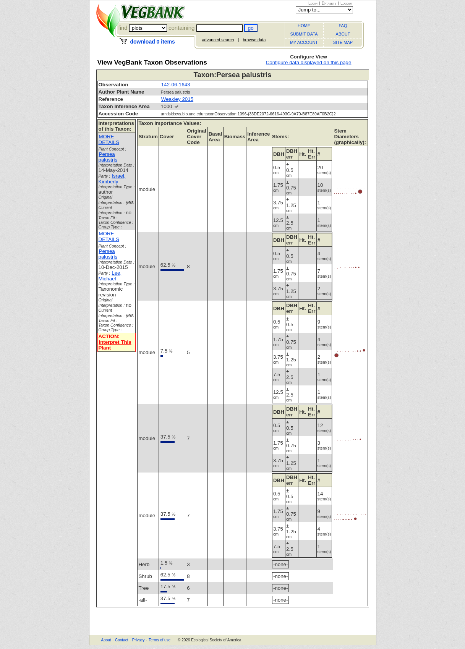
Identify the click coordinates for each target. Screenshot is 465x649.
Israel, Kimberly (112, 179)
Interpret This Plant (115, 345)
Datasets (329, 3)
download (152, 42)
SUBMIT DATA (304, 34)
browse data (254, 39)
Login (313, 3)
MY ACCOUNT (304, 42)
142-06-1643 (175, 84)
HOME (304, 25)
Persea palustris (108, 157)
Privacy (138, 640)
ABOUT (343, 34)
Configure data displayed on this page (309, 62)
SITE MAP (343, 42)
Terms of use (159, 640)
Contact (121, 640)
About (106, 640)
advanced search (218, 39)
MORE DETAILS (109, 139)
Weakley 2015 (177, 99)
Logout (346, 3)
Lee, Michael (110, 276)
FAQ (343, 25)
